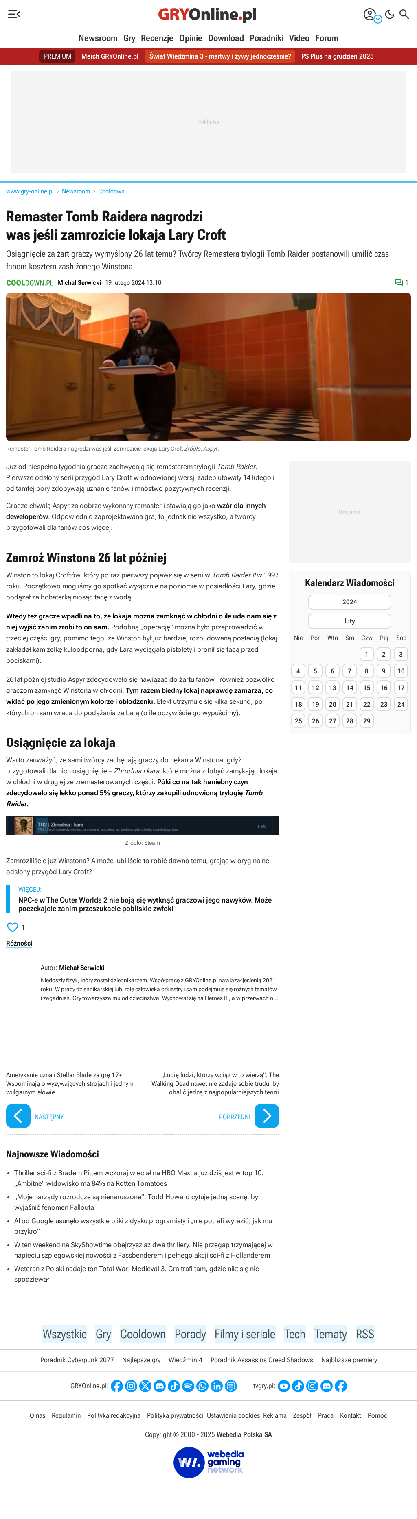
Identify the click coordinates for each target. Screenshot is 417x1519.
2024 (349, 602)
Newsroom (98, 38)
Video (299, 38)
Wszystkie (60, 1334)
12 (315, 688)
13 (332, 688)
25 (298, 721)
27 (332, 721)
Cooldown (111, 191)
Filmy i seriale (247, 1334)
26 (315, 721)
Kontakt (350, 1417)
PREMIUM (57, 56)
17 (401, 688)
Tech (299, 1334)
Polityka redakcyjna (113, 1417)
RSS (371, 1334)
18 (298, 704)
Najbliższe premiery (349, 1361)
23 (384, 704)
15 (367, 688)
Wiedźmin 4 (185, 1361)
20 (332, 704)
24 (401, 704)
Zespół (302, 1417)
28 (349, 721)
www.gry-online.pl (30, 191)
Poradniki (266, 38)
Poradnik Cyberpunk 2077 (77, 1361)
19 (315, 704)
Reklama (275, 1417)
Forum (326, 38)
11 (298, 688)
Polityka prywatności (175, 1417)
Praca (326, 1417)
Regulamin (66, 1417)
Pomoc (377, 1417)
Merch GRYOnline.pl (109, 56)
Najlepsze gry (141, 1361)
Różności (19, 943)
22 (367, 704)
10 (401, 671)
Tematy (336, 1334)
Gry (129, 38)
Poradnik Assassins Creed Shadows (262, 1361)
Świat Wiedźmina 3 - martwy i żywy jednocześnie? (220, 56)
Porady (189, 1334)
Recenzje (157, 38)
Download (226, 38)
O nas (37, 1417)
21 (349, 704)
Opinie (190, 38)
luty (350, 621)
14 (349, 688)
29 (367, 721)
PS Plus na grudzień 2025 (337, 56)
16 (384, 688)
